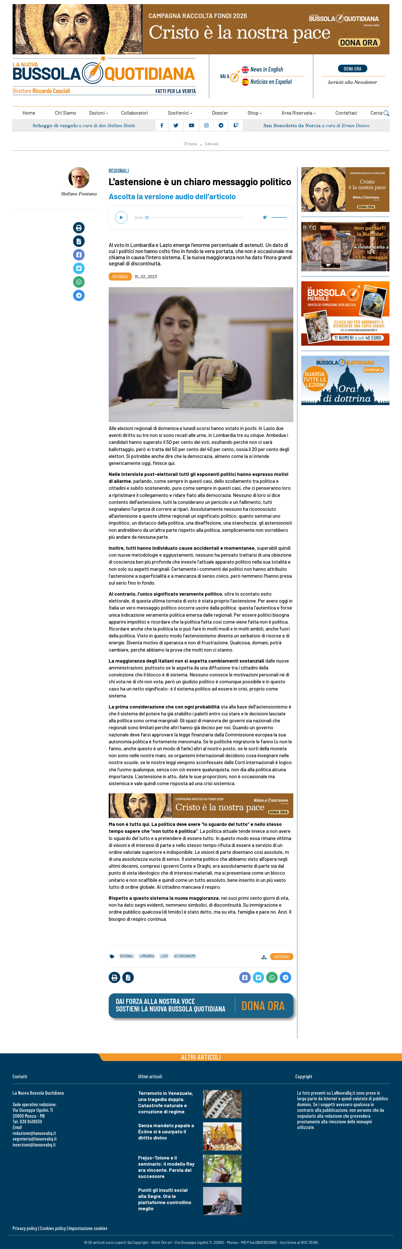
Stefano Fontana (79, 193)
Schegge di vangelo (55, 124)
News (266, 69)
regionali (126, 955)
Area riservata (297, 112)
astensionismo (184, 955)
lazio (164, 955)
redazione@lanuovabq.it (34, 1132)
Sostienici (178, 112)
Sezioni (97, 112)
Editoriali (211, 143)
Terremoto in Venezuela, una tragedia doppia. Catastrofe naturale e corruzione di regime (165, 1102)
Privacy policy (25, 1228)
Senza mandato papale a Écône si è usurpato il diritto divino (166, 1131)
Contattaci (346, 112)
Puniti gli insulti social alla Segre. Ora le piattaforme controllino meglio (164, 1198)
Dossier (220, 112)
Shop (253, 112)
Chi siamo (65, 112)
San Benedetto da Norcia (291, 124)
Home (29, 112)
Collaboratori (134, 112)
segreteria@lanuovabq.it (35, 1138)
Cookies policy (53, 1228)
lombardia (147, 955)
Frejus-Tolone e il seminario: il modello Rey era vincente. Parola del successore (166, 1166)
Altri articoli (201, 1056)
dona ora (352, 68)
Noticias (271, 81)
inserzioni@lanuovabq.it (34, 1144)
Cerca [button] (379, 112)
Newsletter (352, 82)
